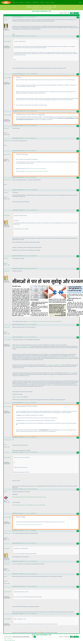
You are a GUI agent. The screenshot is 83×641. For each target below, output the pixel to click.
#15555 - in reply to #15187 (27, 530)
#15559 (35, 561)
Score (50, 6)
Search (42, 2)
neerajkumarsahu (8, 140)
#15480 (35, 73)
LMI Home (21, 2)
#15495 (34, 177)
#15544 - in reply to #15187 (27, 513)
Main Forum (16, 2)
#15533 (35, 437)
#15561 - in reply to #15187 (27, 573)
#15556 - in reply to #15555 (27, 543)
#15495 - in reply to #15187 (27, 177)
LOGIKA (39, 354)
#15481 (35, 111)
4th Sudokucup (60, 357)
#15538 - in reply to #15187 (27, 489)
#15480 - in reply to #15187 (27, 73)
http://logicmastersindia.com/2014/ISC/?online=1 (36, 171)
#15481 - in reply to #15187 (27, 111)
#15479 (34, 36)
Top (78, 17)
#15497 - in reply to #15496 (27, 210)
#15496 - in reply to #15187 (27, 189)
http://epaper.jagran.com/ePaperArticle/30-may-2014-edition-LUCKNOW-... (45, 321)
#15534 (35, 452)
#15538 (35, 489)
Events (47, 2)
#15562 (35, 586)
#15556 (34, 543)
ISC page (35, 486)
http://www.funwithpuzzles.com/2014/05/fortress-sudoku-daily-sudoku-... (29, 505)
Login (80, 2)
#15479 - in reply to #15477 (27, 36)
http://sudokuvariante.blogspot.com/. (21, 346)
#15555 (34, 530)
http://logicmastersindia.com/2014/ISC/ (37, 168)
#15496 (35, 189)
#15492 (34, 138)
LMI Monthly (36, 2)
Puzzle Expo (28, 2)
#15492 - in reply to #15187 (27, 138)
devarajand (6, 128)
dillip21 (5, 576)
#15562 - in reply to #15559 (27, 586)
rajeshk (5, 491)
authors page (71, 373)
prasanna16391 (7, 41)
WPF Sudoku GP (69, 357)
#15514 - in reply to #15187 (27, 337)
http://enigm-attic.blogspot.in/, (54, 365)
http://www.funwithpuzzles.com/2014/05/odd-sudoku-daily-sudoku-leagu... (29, 497)
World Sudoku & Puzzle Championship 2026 (41, 9)
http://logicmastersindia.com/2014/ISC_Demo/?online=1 (29, 524)
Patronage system (49, 385)
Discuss (54, 6)
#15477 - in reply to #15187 (27, 17)
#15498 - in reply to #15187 (27, 255)
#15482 (35, 125)
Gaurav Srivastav (7, 179)
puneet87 (6, 192)
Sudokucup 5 (27, 375)
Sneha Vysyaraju (7, 439)
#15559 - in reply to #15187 (27, 561)
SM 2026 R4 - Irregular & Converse (34, 6)
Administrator (7, 154)
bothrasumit (7, 327)
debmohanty (7, 215)
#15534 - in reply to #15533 (27, 452)
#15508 (34, 268)
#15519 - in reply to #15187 (27, 402)
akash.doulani (7, 533)
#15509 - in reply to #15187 (27, 324)
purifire (5, 19)
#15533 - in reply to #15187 (27, 437)
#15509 (34, 324)
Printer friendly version (9, 640)
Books (52, 2)
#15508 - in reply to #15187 (27, 268)
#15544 (34, 513)
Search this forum (8, 638)
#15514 (34, 337)
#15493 (34, 150)
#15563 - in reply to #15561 (27, 613)
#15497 (35, 210)
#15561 (35, 573)
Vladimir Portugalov (16, 397)
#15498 (35, 255)
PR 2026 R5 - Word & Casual (33, 7)
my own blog (30, 383)
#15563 (35, 613)
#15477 (34, 17)
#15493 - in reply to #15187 (27, 150)
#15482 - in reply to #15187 (27, 125)
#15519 (34, 402)
